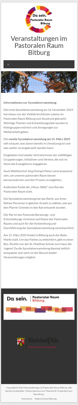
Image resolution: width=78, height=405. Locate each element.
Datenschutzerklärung (46, 398)
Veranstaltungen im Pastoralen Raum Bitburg (39, 45)
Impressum (26, 398)
